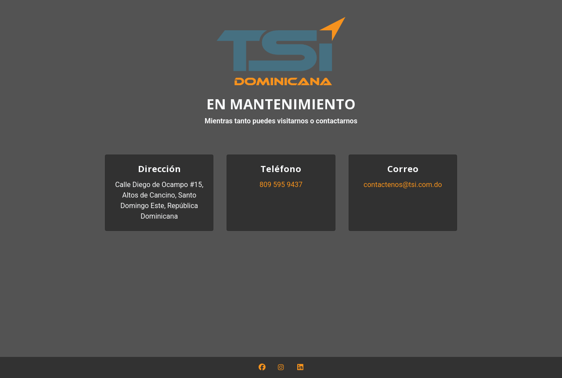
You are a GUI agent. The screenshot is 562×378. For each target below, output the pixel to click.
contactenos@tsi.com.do (403, 184)
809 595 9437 (281, 184)
